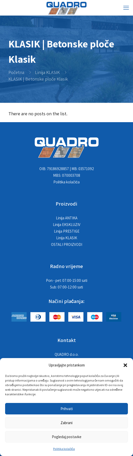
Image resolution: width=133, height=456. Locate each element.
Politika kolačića (64, 449)
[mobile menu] (126, 7)
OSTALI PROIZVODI (66, 244)
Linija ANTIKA (66, 218)
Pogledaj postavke (66, 436)
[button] (125, 365)
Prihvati (67, 408)
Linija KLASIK (47, 72)
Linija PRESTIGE (66, 231)
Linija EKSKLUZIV (66, 224)
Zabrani (66, 422)
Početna (16, 72)
